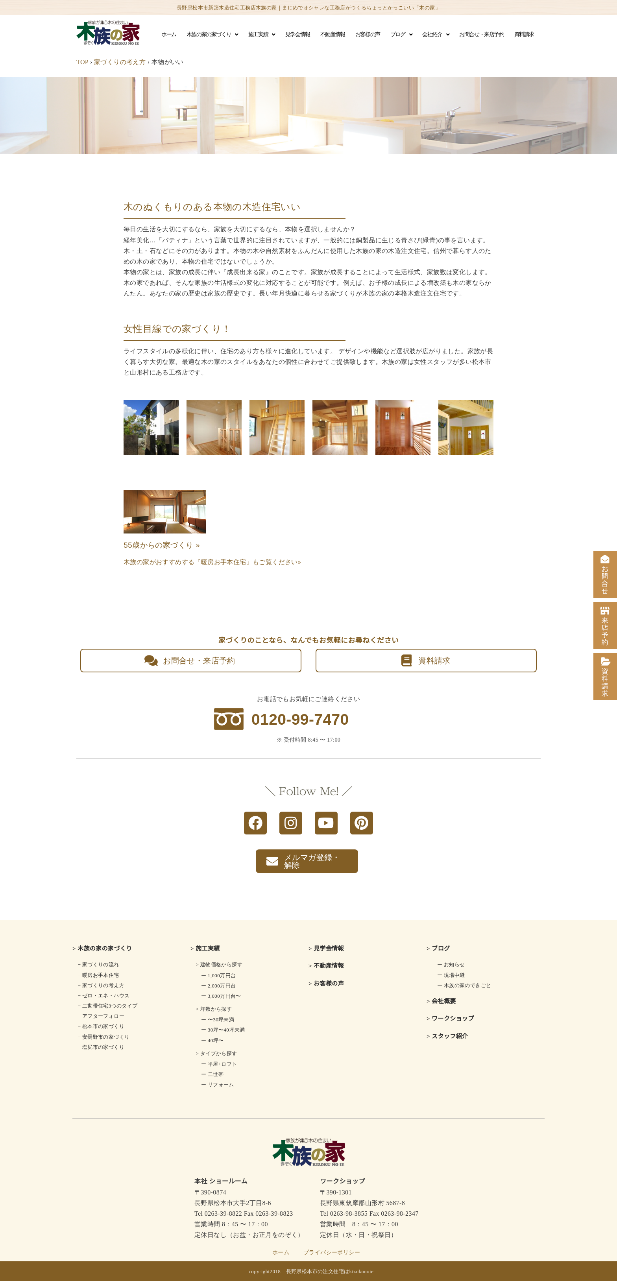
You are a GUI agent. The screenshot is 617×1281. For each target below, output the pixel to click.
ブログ (401, 34)
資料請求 (524, 34)
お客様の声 (367, 34)
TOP (82, 62)
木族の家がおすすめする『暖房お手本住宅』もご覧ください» (212, 562)
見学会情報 (297, 34)
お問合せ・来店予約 (481, 34)
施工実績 (261, 34)
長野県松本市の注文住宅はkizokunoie (330, 1271)
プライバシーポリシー (331, 1252)
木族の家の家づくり (212, 34)
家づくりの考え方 (120, 62)
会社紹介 (435, 34)
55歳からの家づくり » (162, 545)
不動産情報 (332, 34)
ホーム (168, 34)
